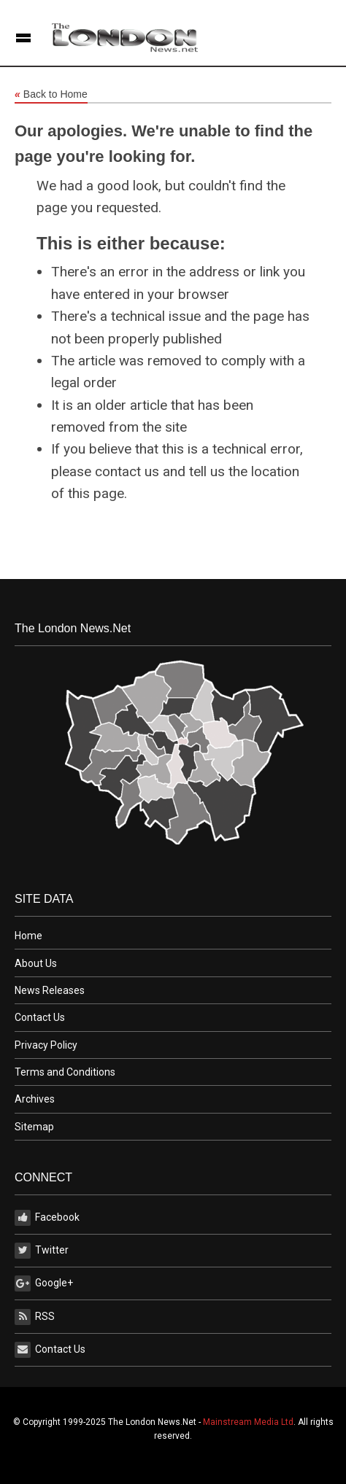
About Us (36, 963)
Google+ (44, 1283)
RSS (35, 1317)
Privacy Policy (46, 1045)
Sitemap (34, 1127)
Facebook (47, 1218)
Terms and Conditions (65, 1072)
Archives (35, 1099)
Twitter (42, 1251)
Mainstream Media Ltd (248, 1422)
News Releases (50, 990)
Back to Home (51, 95)
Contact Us (40, 1017)
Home (28, 935)
